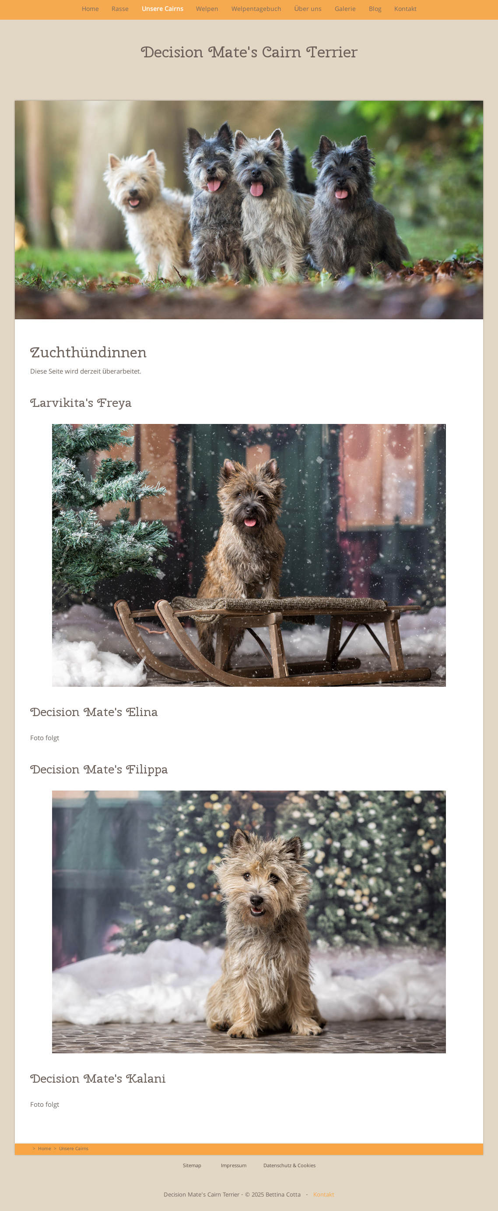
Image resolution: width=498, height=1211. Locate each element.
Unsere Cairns (162, 9)
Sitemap (192, 1166)
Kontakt (406, 9)
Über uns (308, 9)
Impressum (233, 1166)
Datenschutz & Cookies (289, 1166)
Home (89, 9)
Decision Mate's (249, 51)
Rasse (119, 9)
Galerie (345, 9)
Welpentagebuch (256, 9)
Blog (375, 9)
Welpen (207, 9)
